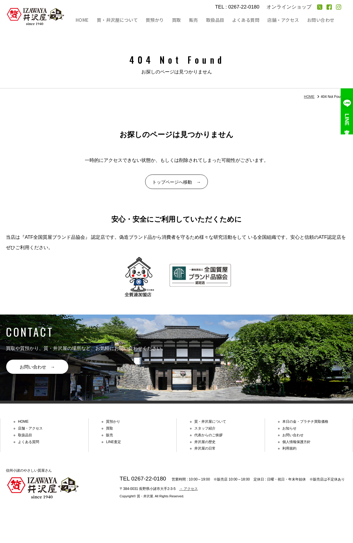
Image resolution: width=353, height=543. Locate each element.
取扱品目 (219, 20)
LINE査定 (347, 111)
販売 (199, 20)
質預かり (163, 20)
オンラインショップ (288, 7)
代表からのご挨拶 (208, 438)
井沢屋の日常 (205, 452)
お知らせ (289, 431)
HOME (93, 20)
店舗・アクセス (285, 20)
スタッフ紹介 (205, 431)
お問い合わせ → (38, 369)
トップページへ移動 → (177, 182)
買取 (183, 20)
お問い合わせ (321, 20)
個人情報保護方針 (296, 445)
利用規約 (289, 452)
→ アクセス (188, 492)
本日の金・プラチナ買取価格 (305, 425)
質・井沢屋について (127, 20)
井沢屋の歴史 (205, 445)
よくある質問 (248, 20)
